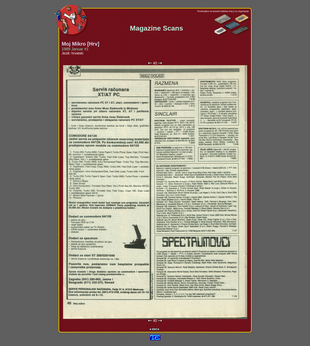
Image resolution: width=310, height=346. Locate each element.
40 (155, 63)
